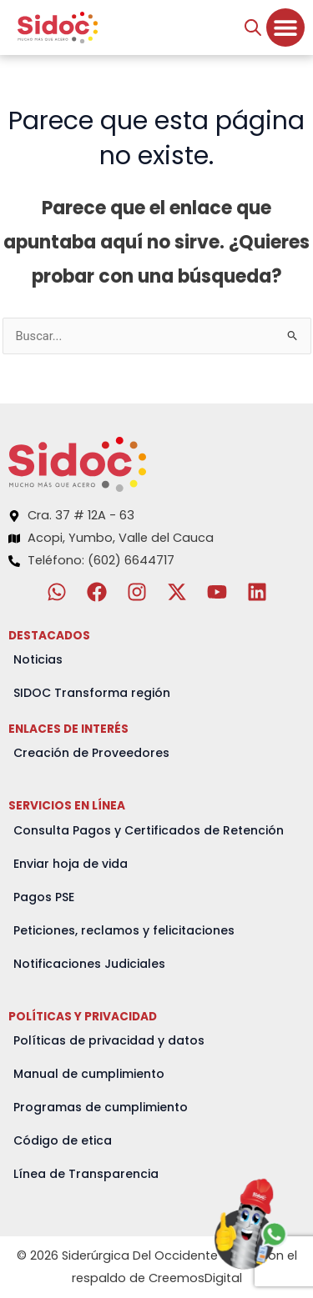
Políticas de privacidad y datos (108, 1040)
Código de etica (62, 1140)
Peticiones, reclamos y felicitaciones (124, 930)
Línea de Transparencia (86, 1173)
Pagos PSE (43, 897)
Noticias (38, 659)
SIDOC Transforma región (91, 692)
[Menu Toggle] (285, 27)
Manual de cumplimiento (88, 1073)
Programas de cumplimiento (100, 1107)
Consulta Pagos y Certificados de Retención (148, 830)
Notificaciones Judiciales (89, 963)
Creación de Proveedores (91, 752)
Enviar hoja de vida (70, 863)
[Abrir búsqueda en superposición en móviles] (253, 27)
